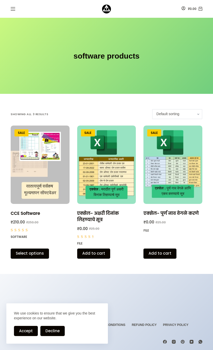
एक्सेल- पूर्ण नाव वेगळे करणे (171, 213)
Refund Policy (144, 325)
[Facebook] (165, 342)
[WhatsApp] (200, 342)
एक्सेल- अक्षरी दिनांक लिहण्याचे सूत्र (98, 216)
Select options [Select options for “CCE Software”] (30, 253)
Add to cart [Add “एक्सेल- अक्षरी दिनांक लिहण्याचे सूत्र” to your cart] (93, 253)
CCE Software (25, 213)
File (80, 243)
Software (19, 237)
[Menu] (13, 9)
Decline (52, 331)
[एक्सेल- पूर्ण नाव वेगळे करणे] (172, 165)
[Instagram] (174, 342)
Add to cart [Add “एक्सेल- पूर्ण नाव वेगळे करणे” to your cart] (160, 253)
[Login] (183, 8)
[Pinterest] (183, 342)
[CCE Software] (40, 165)
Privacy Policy (175, 325)
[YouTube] (191, 342)
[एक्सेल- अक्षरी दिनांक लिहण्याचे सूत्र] (106, 165)
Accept (26, 331)
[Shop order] (177, 114)
